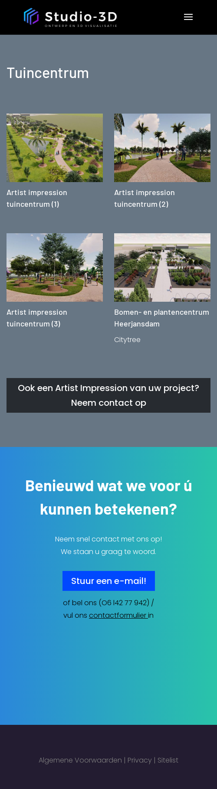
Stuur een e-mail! (108, 581)
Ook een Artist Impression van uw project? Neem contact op (108, 395)
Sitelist (168, 760)
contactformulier (117, 615)
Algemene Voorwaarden (80, 760)
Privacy (140, 760)
